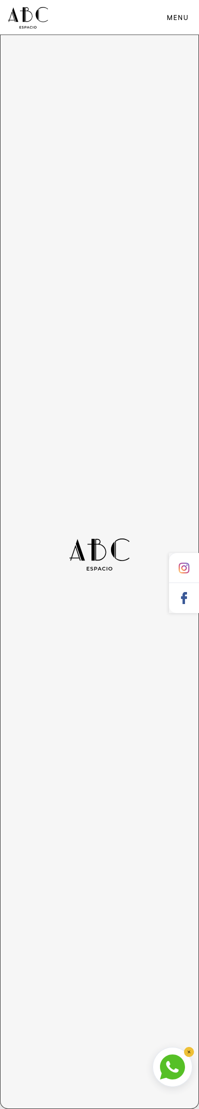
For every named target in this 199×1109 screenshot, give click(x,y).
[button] (177, 17)
